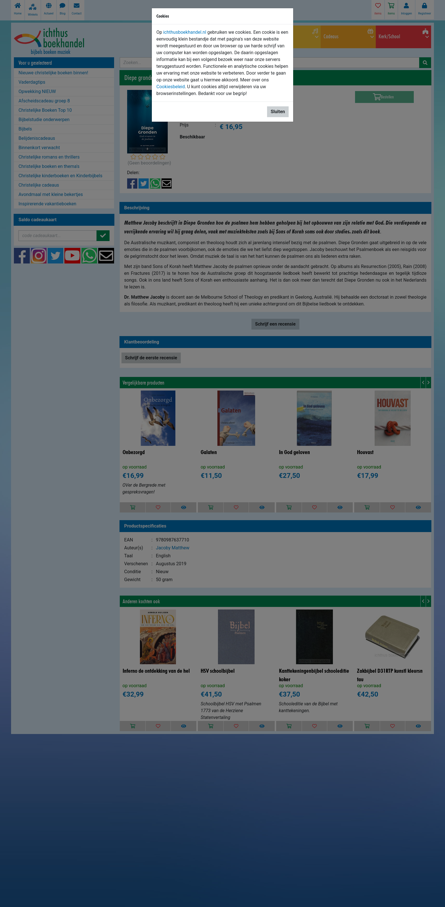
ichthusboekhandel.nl (184, 32)
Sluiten (278, 111)
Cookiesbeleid (170, 86)
